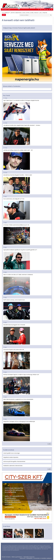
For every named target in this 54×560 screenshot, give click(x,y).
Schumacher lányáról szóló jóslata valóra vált (16, 359)
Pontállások (32, 7)
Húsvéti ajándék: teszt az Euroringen (11, 453)
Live (40, 12)
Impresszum (22, 558)
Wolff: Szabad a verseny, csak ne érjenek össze (16, 309)
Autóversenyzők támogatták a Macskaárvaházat (14, 461)
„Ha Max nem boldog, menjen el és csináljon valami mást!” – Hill (17, 159)
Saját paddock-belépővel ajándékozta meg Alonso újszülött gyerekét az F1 (20, 259)
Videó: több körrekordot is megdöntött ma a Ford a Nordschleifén (18, 407)
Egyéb (31, 12)
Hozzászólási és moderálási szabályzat (42, 558)
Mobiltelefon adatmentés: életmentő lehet (12, 465)
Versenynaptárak (40, 7)
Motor (12, 12)
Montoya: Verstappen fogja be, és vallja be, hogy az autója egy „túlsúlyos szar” (21, 384)
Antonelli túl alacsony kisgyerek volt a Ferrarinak (16, 334)
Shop (4, 15)
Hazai (23, 12)
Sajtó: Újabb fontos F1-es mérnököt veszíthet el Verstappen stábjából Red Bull (21, 110)
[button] (51, 9)
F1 (3, 12)
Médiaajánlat (29, 558)
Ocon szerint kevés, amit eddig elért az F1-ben (16, 209)
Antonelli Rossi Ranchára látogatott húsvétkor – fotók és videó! (17, 184)
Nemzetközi (18, 12)
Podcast (36, 12)
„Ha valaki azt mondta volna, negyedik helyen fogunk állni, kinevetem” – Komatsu (21, 135)
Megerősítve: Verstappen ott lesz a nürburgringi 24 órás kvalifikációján (19, 431)
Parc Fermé (6, 95)
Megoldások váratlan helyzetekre (10, 457)
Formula (7, 12)
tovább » (49, 444)
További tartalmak (8, 450)
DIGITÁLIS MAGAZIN (25, 7)
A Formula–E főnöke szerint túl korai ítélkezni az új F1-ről (16, 234)
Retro (27, 12)
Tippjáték (44, 12)
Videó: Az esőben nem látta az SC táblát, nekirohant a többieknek (18, 284)
